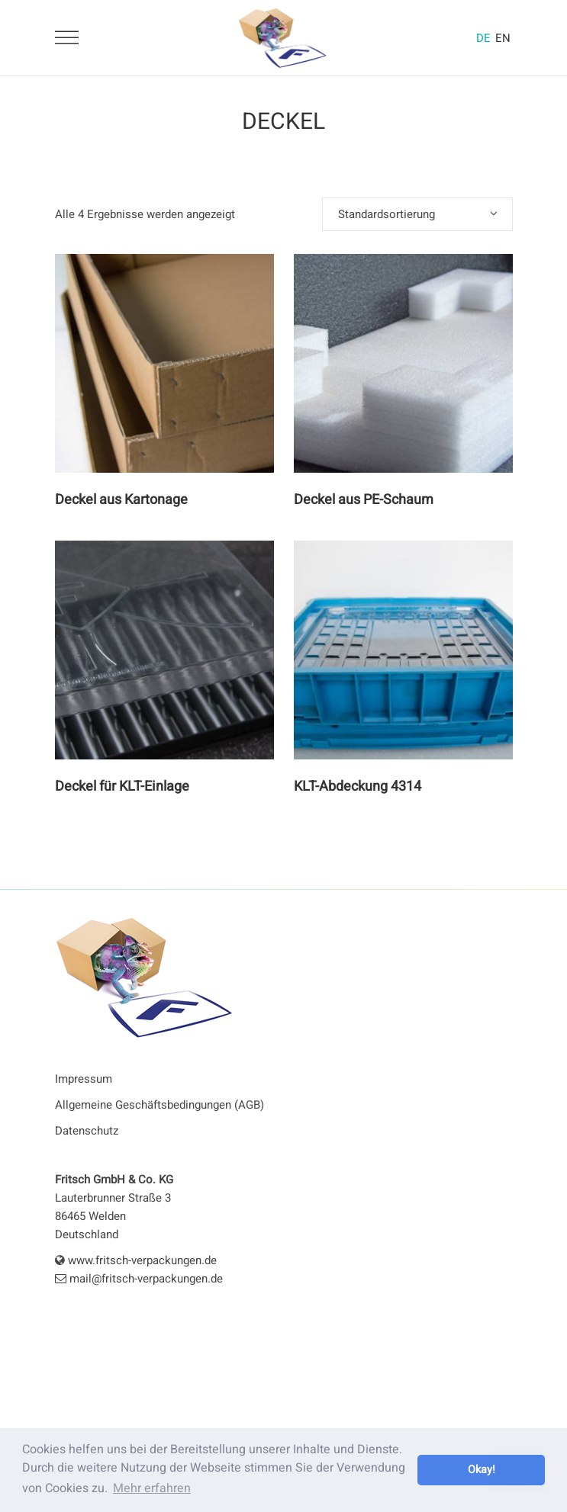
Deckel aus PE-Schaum (363, 500)
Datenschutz (86, 1130)
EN (503, 38)
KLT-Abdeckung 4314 (357, 786)
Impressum (83, 1079)
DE (483, 38)
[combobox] (417, 214)
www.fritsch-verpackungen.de (136, 1260)
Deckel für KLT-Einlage (122, 786)
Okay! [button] (481, 1470)
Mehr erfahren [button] (152, 1488)
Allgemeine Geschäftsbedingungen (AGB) (159, 1104)
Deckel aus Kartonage (121, 500)
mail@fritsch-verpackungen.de (139, 1278)
